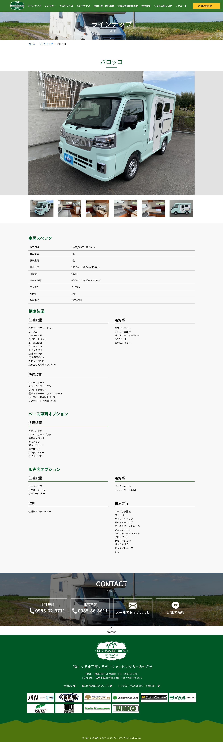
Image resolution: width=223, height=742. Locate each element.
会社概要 (145, 5)
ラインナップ (34, 5)
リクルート (181, 5)
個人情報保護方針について (95, 685)
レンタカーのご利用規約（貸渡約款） (137, 685)
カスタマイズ (66, 5)
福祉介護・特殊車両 (104, 5)
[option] (111, 133)
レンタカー (50, 5)
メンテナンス (83, 5)
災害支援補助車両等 (127, 5)
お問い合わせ (205, 6)
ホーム (31, 44)
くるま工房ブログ (163, 5)
